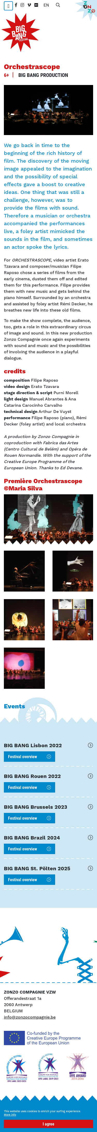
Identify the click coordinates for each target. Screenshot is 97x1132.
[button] (24, 571)
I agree (48, 1124)
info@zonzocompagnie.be (30, 1017)
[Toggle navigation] (8, 5)
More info (10, 1114)
